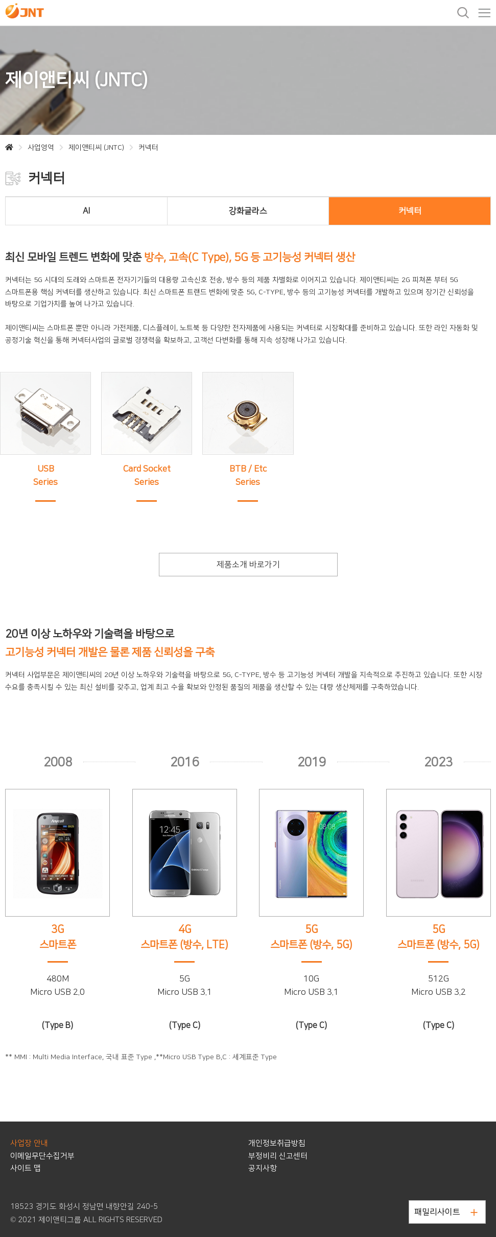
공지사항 (262, 1168)
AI (86, 211)
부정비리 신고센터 (278, 1156)
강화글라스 (248, 211)
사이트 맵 (25, 1168)
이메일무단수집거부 (42, 1156)
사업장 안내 (29, 1143)
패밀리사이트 (446, 1212)
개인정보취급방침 (276, 1143)
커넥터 (409, 211)
